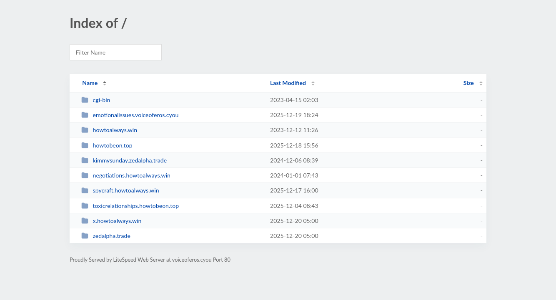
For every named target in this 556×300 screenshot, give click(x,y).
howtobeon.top (107, 145)
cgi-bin (95, 99)
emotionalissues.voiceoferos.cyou (129, 114)
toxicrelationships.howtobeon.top (130, 205)
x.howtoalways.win (111, 220)
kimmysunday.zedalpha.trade (124, 160)
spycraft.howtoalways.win (120, 190)
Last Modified (288, 82)
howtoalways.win (109, 129)
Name (90, 82)
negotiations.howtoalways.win (125, 175)
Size (468, 82)
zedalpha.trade (105, 235)
